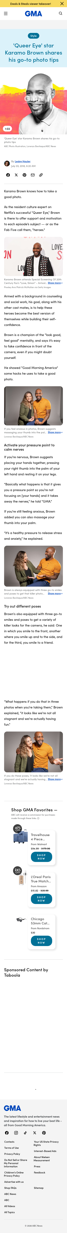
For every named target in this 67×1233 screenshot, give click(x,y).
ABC (6, 1200)
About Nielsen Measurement (42, 1158)
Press (37, 1166)
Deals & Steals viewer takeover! (30, 4)
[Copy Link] (41, 175)
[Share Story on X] (16, 175)
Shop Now (41, 856)
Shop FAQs (10, 1188)
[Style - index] (33, 36)
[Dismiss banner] (62, 3)
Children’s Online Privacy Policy (14, 1174)
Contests (9, 1141)
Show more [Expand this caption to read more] (55, 282)
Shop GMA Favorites (32, 809)
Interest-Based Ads (45, 1151)
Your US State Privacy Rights (46, 1143)
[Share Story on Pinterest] (24, 175)
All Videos (9, 1206)
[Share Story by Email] (33, 175)
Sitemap (39, 1188)
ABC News (10, 1194)
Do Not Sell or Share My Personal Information (15, 1163)
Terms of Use (11, 1147)
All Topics (9, 1212)
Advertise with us (14, 1181)
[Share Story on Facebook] (8, 175)
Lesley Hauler (23, 161)
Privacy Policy (12, 1154)
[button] (6, 13)
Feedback (39, 1172)
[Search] (60, 14)
